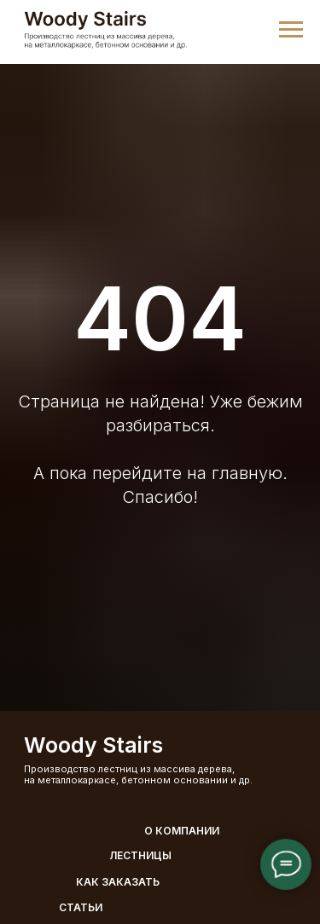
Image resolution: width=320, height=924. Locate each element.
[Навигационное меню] (291, 29)
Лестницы (140, 855)
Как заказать (118, 881)
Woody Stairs (93, 745)
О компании (181, 830)
